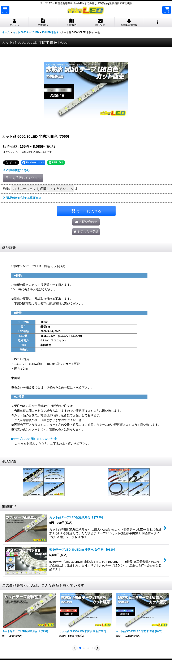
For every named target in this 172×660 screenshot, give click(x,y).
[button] (5, 10)
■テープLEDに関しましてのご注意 (34, 439)
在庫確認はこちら (16, 170)
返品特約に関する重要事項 (22, 198)
